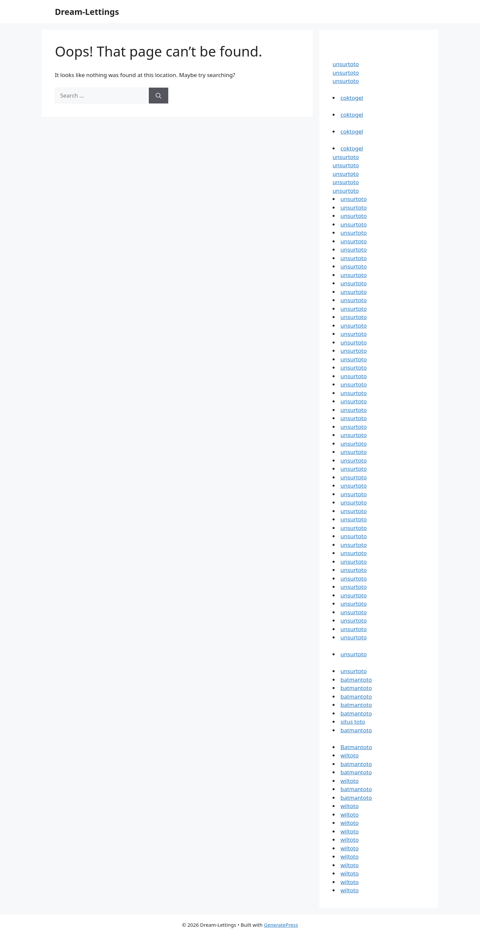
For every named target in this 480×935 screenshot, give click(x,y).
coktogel (351, 98)
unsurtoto (346, 64)
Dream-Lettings (87, 11)
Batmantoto (356, 747)
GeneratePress (281, 924)
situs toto (352, 721)
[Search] (158, 95)
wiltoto (349, 755)
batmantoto (356, 679)
